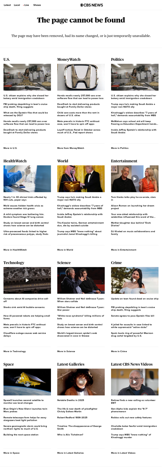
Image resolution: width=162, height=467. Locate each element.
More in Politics (119, 148)
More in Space (11, 452)
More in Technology (14, 351)
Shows (37, 5)
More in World (65, 249)
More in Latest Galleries (70, 452)
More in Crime (119, 351)
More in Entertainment (123, 249)
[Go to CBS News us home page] (91, 5)
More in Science (66, 351)
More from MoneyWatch (70, 148)
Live (26, 5)
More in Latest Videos (123, 452)
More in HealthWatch (15, 249)
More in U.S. (10, 148)
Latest (7, 5)
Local (17, 5)
